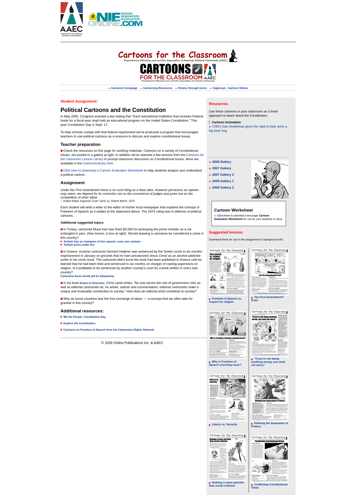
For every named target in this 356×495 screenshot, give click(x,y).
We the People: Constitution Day (83, 316)
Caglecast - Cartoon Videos (229, 87)
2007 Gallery (220, 168)
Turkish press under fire (78, 244)
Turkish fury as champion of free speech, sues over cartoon (101, 241)
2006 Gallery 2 (221, 187)
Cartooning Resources (156, 87)
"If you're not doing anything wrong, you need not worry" (268, 361)
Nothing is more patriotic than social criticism (226, 484)
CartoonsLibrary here (98, 163)
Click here (222, 215)
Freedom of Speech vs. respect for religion (225, 300)
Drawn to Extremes (92, 282)
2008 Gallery (220, 162)
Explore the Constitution (78, 323)
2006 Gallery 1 (221, 181)
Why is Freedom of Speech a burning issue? (225, 363)
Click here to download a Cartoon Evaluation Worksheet (103, 170)
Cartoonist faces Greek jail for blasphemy (87, 276)
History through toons (191, 87)
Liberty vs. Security (223, 424)
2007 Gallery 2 (221, 174)
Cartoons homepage (122, 87)
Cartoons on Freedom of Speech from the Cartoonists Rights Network (107, 329)
